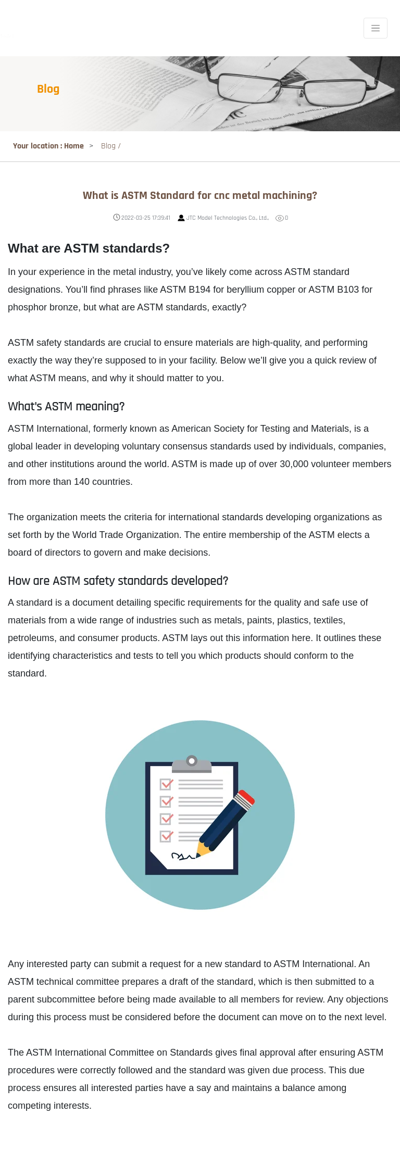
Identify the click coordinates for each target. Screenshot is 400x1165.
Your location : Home (48, 146)
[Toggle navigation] (376, 28)
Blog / (111, 146)
